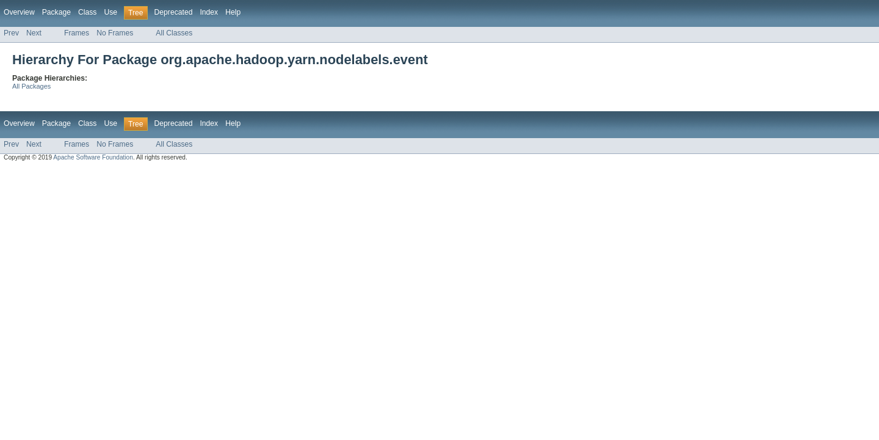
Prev (11, 33)
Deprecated (173, 12)
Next (34, 33)
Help (233, 12)
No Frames (114, 33)
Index (209, 12)
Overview (19, 12)
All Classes (174, 33)
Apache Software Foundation (93, 157)
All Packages (31, 86)
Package (56, 12)
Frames (76, 33)
